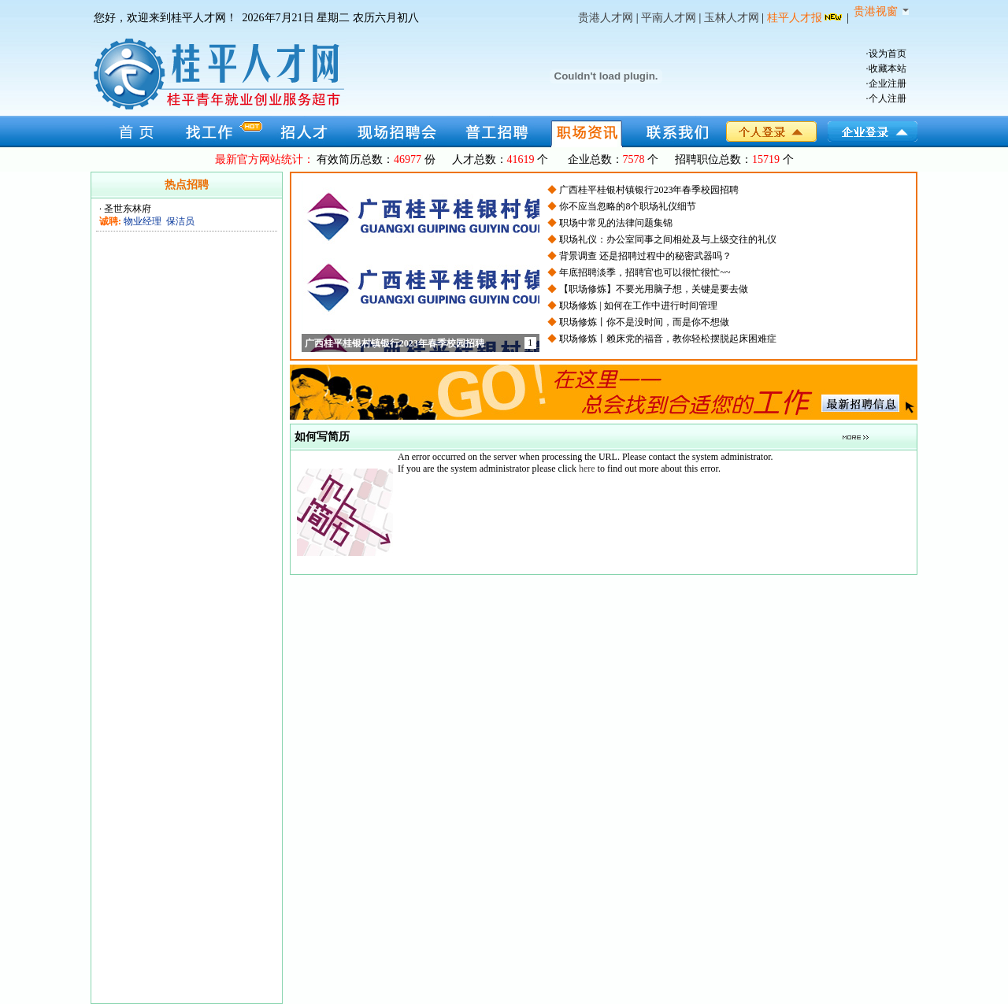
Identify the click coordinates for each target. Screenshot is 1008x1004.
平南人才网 (668, 18)
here (587, 468)
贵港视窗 (881, 11)
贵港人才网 (605, 18)
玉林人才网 (731, 18)
